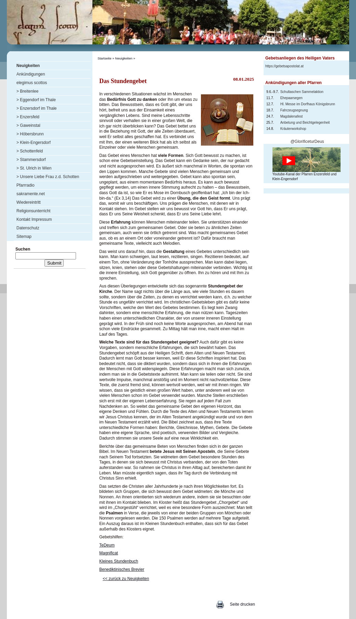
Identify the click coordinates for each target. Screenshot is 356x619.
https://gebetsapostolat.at (284, 66)
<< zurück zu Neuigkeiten (126, 578)
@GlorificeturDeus (307, 141)
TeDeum (107, 545)
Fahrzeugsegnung (294, 110)
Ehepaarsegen (291, 98)
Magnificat (108, 553)
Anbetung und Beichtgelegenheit (305, 122)
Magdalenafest (291, 116)
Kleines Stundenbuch (118, 561)
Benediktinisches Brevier (121, 569)
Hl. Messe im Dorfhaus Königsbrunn (307, 104)
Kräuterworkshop (293, 129)
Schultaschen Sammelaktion (301, 92)
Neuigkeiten (123, 58)
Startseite (105, 58)
